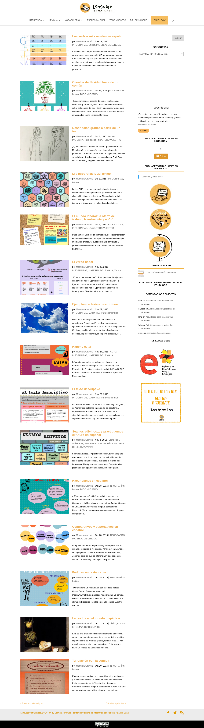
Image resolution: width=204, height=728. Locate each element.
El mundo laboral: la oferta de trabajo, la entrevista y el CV (93, 217)
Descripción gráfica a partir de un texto (96, 129)
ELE (87, 443)
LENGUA (53, 20)
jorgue (141, 333)
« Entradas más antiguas (31, 703)
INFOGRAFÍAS (79, 45)
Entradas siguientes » (116, 703)
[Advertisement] (162, 81)
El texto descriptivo (86, 389)
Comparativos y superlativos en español (95, 528)
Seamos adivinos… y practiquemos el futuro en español (97, 433)
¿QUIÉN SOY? (159, 20)
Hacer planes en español (90, 480)
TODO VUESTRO (117, 20)
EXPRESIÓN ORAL (96, 20)
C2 (121, 224)
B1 (109, 224)
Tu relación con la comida (90, 660)
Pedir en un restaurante (89, 572)
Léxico (92, 45)
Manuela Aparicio (84, 41)
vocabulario (72, 20)
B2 (113, 224)
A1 (111, 351)
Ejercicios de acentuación (159, 333)
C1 (117, 224)
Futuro (93, 443)
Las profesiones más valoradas (161, 272)
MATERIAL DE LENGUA (108, 45)
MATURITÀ (78, 140)
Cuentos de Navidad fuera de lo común (94, 84)
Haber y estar (81, 346)
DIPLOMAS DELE (138, 20)
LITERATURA (35, 20)
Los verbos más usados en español (97, 36)
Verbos (117, 270)
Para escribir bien (93, 140)
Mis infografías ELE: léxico (91, 173)
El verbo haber (82, 262)
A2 (115, 351)
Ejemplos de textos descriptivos (95, 304)
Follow (161, 156)
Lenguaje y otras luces (152, 177)
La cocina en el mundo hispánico (96, 618)
